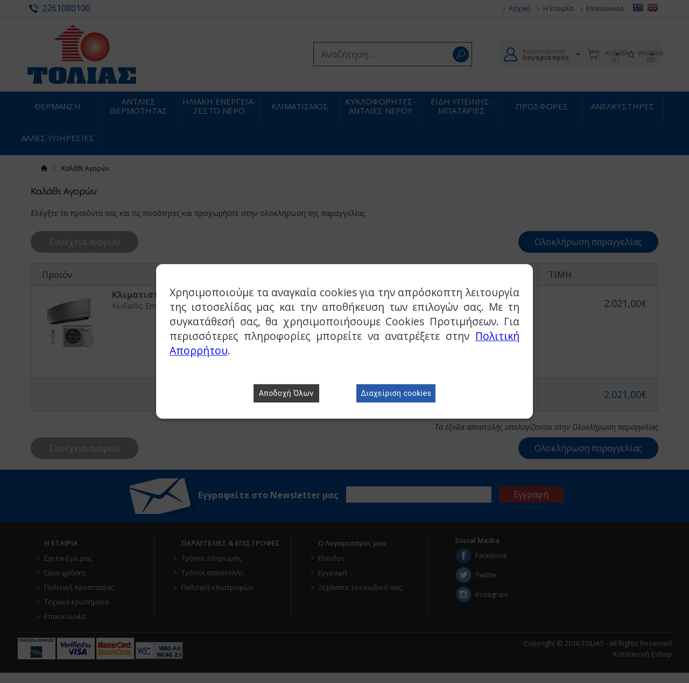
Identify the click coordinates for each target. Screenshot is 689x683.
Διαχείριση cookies (395, 394)
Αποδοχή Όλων (286, 394)
